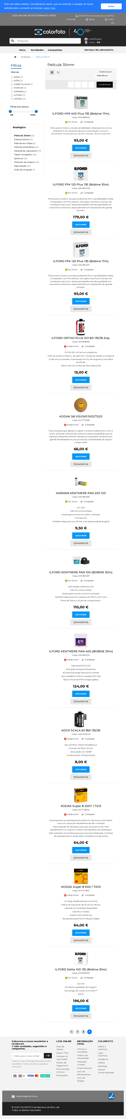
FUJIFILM (20, 88)
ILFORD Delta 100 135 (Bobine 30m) (81, 969)
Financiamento (84, 1068)
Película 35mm (24, 135)
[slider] (10, 111)
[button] (58, 72)
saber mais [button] (49, 8)
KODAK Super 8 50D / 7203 (81, 887)
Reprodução (22, 166)
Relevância (102, 75)
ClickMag (102, 1066)
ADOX (18, 77)
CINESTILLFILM (23, 84)
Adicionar (80, 148)
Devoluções (62, 1075)
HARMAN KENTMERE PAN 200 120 (81, 493)
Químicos (20, 158)
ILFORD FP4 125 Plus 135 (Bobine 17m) (81, 261)
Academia (103, 1059)
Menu (22, 50)
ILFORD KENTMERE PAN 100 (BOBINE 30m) (80, 572)
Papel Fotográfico (25, 154)
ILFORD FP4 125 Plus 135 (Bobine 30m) (81, 184)
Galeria (101, 1062)
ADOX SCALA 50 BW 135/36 (80, 730)
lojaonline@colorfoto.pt (27, 1096)
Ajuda (90, 19)
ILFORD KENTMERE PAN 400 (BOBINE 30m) (81, 651)
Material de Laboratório (27, 151)
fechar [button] (111, 6)
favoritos (81, 155)
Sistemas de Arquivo (26, 162)
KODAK (20, 99)
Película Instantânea (26, 147)
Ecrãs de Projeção (24, 169)
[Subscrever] (48, 1055)
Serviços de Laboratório (98, 49)
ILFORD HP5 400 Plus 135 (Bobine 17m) (80, 113)
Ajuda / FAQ (62, 1053)
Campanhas (55, 50)
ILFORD (19, 95)
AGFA (18, 80)
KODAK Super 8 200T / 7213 (81, 806)
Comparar (105, 84)
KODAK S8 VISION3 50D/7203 (80, 416)
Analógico (26, 57)
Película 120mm (23, 139)
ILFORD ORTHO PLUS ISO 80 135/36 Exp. (81, 338)
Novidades (37, 50)
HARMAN (20, 91)
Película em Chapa (25, 143)
